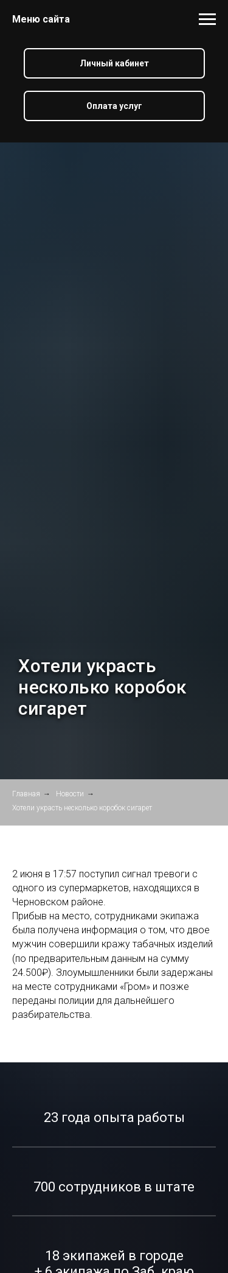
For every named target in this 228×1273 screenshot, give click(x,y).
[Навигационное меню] (207, 19)
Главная (26, 794)
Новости (70, 794)
